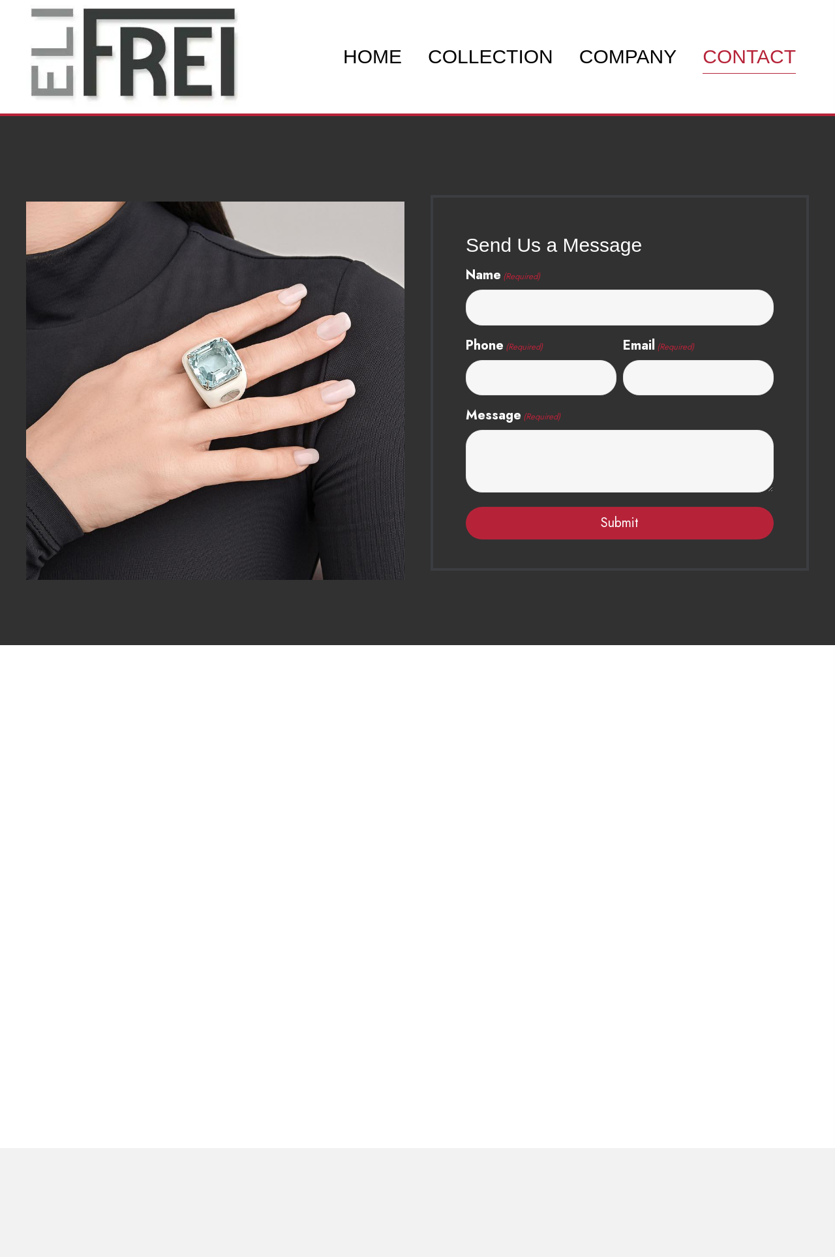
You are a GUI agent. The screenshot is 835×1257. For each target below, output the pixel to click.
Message (513, 415)
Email (658, 345)
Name (503, 274)
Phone (504, 345)
